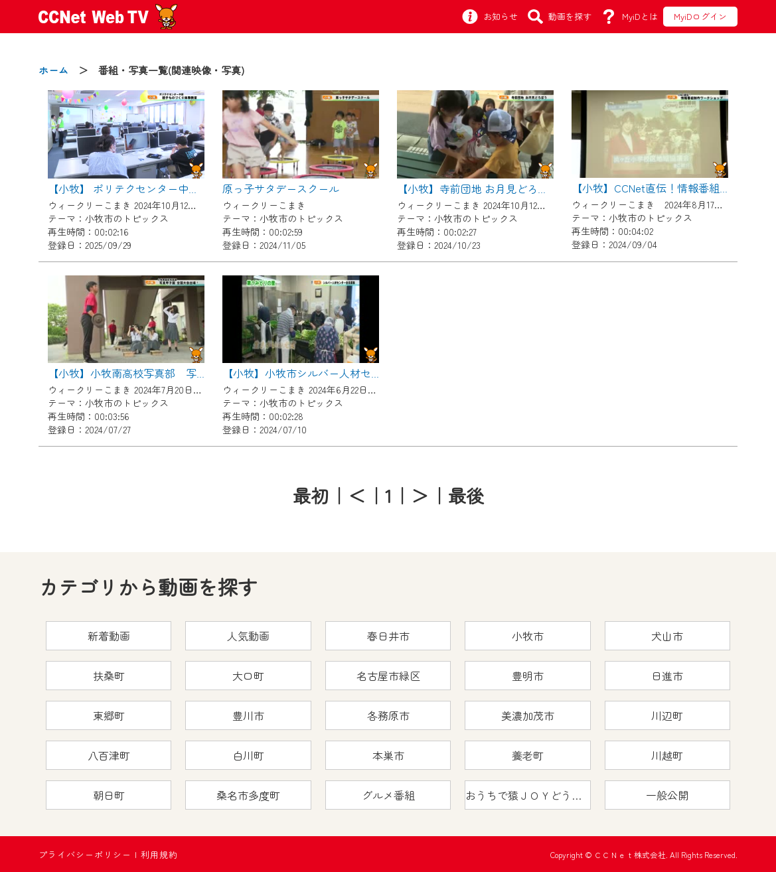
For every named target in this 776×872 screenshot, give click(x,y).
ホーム (53, 70)
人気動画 (248, 636)
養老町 (528, 755)
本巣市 (388, 755)
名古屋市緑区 (388, 676)
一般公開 (667, 795)
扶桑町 (109, 676)
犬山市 (667, 636)
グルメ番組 (388, 795)
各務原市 (388, 715)
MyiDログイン (700, 16)
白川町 (248, 755)
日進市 (667, 676)
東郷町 (109, 715)
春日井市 (388, 636)
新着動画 (109, 636)
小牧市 (528, 636)
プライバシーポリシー (85, 854)
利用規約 (159, 854)
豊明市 (528, 676)
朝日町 (109, 795)
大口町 (248, 676)
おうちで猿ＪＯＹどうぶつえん (527, 795)
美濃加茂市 (527, 715)
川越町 (667, 755)
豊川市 (248, 715)
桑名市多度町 (248, 795)
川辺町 (667, 715)
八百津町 (109, 755)
